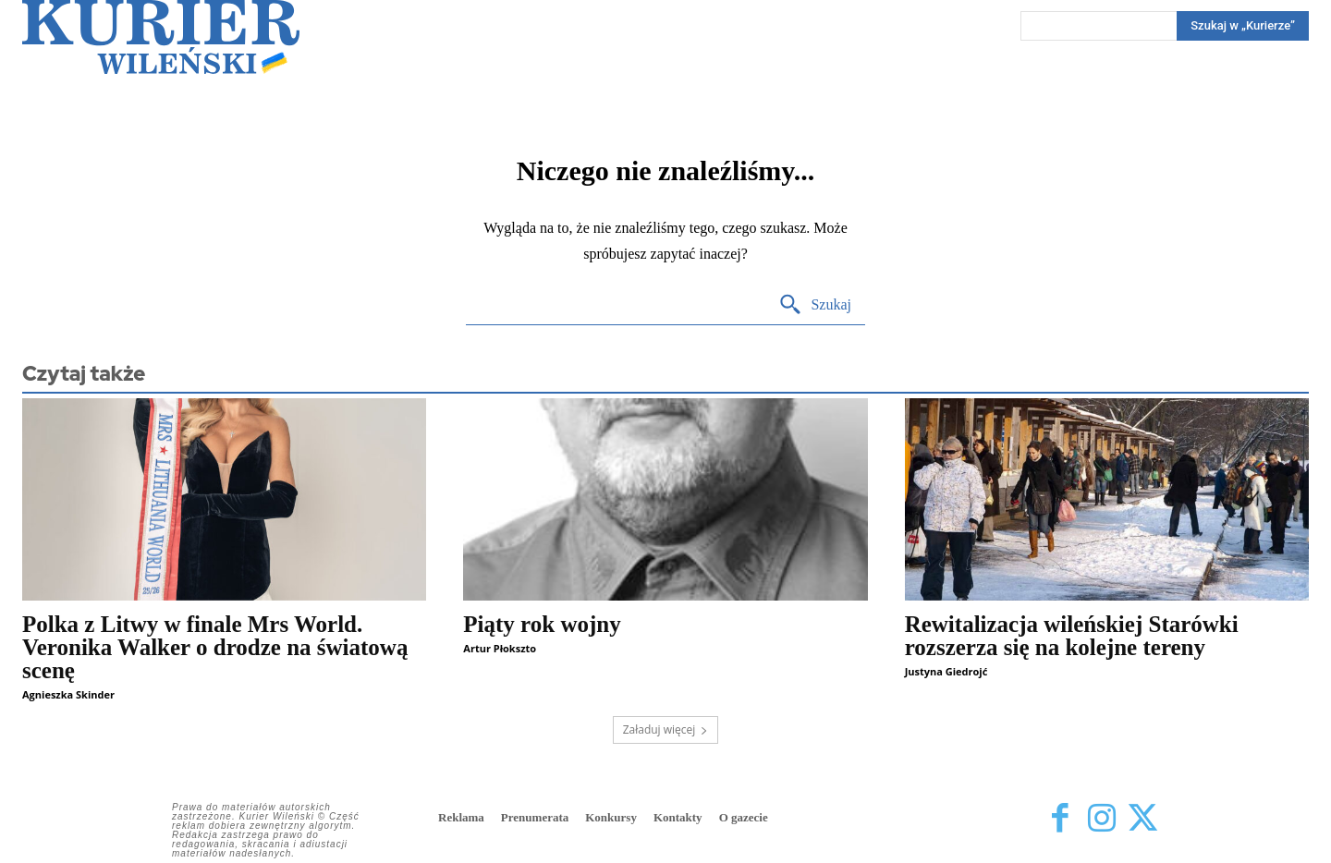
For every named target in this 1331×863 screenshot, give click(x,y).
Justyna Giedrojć (946, 671)
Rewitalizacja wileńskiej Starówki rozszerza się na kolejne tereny (1072, 636)
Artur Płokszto (499, 648)
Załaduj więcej (666, 729)
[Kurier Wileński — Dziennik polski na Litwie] (160, 37)
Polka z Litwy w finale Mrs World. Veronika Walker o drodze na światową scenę (215, 647)
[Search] (1243, 26)
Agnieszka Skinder (68, 694)
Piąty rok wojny (541, 624)
